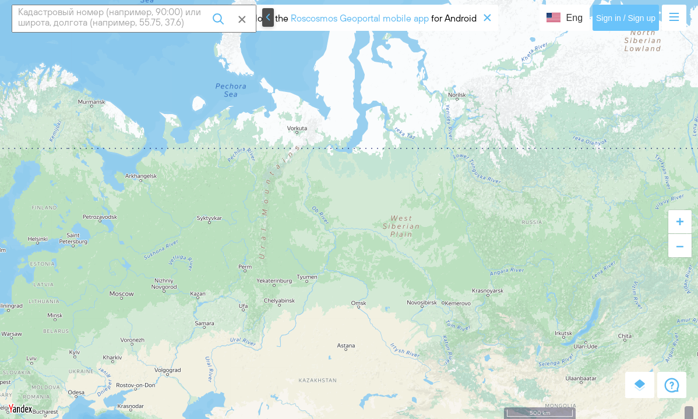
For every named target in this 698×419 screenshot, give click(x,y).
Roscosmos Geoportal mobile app (360, 18)
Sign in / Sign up (625, 18)
